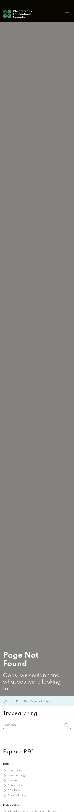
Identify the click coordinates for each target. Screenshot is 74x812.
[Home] (5, 701)
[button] (67, 14)
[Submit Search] (66, 725)
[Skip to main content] (67, 685)
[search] (37, 725)
